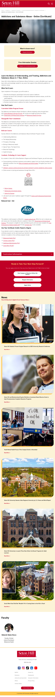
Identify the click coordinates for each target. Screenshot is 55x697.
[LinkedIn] (31, 668)
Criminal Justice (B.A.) (9, 240)
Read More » (7, 349)
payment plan (28, 225)
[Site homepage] (11, 4)
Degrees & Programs (16, 10)
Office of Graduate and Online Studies (28, 163)
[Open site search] (48, 3)
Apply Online (27, 285)
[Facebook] (19, 668)
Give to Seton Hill (27, 688)
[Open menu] (52, 3)
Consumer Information (33, 678)
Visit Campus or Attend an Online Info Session (27, 273)
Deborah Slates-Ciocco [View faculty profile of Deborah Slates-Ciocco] (9, 635)
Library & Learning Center (21, 678)
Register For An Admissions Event (27, 66)
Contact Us (30, 672)
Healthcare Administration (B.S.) (11, 243)
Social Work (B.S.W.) (8, 245)
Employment (31, 675)
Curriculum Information (12, 254)
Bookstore (17, 675)
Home (2, 10)
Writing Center (8, 188)
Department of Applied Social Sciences (14, 115)
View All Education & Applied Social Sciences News (14, 300)
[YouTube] (35, 668)
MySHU (16, 672)
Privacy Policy (31, 680)
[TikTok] (27, 668)
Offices (16, 680)
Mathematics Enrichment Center (13, 191)
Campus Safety (18, 683)
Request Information (27, 52)
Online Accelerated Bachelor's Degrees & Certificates (33, 10)
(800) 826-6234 (27, 662)
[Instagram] (23, 668)
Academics (8, 10)
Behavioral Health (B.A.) (9, 238)
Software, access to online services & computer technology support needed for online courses (27, 168)
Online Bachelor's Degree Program (13, 113)
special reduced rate (30, 219)
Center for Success (9, 193)
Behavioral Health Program (34, 115)
